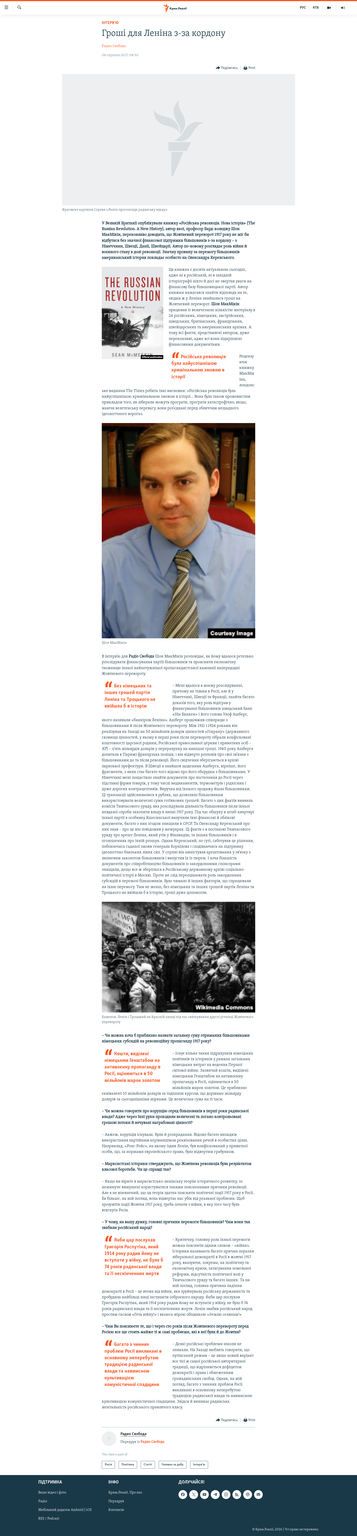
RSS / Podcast (48, 1519)
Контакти (116, 1510)
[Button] (227, 68)
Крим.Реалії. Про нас (125, 1492)
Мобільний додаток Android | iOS (65, 1510)
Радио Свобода (114, 46)
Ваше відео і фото (52, 1492)
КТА (316, 8)
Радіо (42, 1501)
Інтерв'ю (110, 23)
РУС (303, 8)
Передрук (116, 1501)
